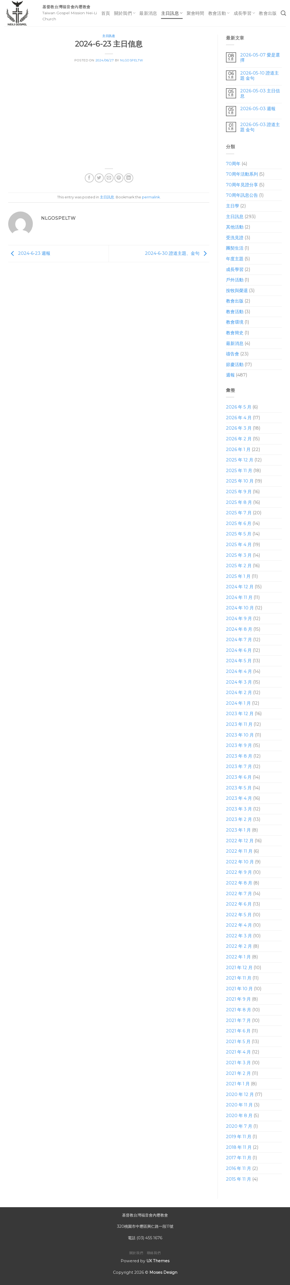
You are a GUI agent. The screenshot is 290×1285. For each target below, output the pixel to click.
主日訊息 (172, 13)
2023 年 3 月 (239, 809)
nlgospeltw (131, 60)
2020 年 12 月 (240, 1094)
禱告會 (232, 353)
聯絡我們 (154, 1253)
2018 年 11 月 (239, 1147)
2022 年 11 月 (239, 851)
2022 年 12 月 (240, 840)
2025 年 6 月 (238, 523)
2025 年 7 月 (239, 512)
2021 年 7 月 (238, 1020)
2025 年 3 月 (239, 555)
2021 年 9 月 (238, 999)
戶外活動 (234, 279)
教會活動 (219, 13)
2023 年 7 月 (239, 766)
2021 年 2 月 (238, 1073)
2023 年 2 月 (239, 819)
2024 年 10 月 (240, 607)
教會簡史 (234, 332)
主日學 (232, 206)
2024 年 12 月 (240, 586)
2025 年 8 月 (239, 502)
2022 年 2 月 (239, 946)
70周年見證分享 (242, 184)
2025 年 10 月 (240, 481)
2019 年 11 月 (238, 1136)
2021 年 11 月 (238, 978)
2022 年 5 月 (239, 914)
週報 (230, 375)
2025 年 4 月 (239, 544)
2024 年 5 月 (239, 660)
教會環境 (234, 322)
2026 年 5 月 (238, 407)
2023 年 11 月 (239, 724)
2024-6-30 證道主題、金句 (177, 253)
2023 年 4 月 (239, 798)
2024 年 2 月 (239, 692)
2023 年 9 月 (239, 745)
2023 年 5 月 (239, 787)
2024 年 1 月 (238, 703)
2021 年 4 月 (238, 1052)
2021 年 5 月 (238, 1041)
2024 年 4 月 (239, 671)
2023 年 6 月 (239, 777)
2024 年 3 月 (239, 682)
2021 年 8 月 (238, 1009)
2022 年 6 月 (239, 904)
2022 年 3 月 (239, 935)
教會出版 (268, 13)
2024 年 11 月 (239, 597)
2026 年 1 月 (238, 449)
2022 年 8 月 (239, 883)
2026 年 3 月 (239, 428)
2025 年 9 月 (239, 491)
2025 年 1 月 (238, 576)
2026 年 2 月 (239, 438)
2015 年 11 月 (238, 1179)
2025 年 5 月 (238, 533)
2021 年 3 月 (238, 1062)
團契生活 (234, 248)
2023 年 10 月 (240, 735)
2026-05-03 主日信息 (260, 93)
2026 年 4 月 (239, 417)
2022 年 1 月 (238, 957)
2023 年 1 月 (238, 830)
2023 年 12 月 (240, 713)
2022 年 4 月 (239, 925)
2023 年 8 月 (239, 756)
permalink (151, 197)
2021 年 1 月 (238, 1083)
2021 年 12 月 (239, 967)
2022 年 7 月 (239, 893)
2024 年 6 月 (239, 650)
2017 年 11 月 (238, 1157)
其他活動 (234, 227)
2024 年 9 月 (239, 618)
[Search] (283, 13)
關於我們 (125, 13)
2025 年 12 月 (239, 459)
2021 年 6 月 (238, 1030)
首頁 (105, 13)
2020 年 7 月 (239, 1126)
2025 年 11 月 (239, 470)
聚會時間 (195, 13)
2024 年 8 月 (239, 629)
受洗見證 (234, 237)
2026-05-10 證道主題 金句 (259, 75)
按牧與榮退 (237, 290)
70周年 (233, 163)
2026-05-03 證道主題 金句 (260, 127)
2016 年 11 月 (238, 1168)
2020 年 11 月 (239, 1104)
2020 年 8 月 (239, 1115)
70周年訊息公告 (242, 195)
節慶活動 (234, 364)
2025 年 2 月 (239, 565)
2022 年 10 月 (240, 861)
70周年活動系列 (242, 174)
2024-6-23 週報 (29, 253)
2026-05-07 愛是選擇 (260, 57)
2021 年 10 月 (239, 988)
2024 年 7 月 (239, 639)
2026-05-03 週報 (258, 108)
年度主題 (234, 258)
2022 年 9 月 (239, 872)
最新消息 (148, 13)
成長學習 (244, 13)
